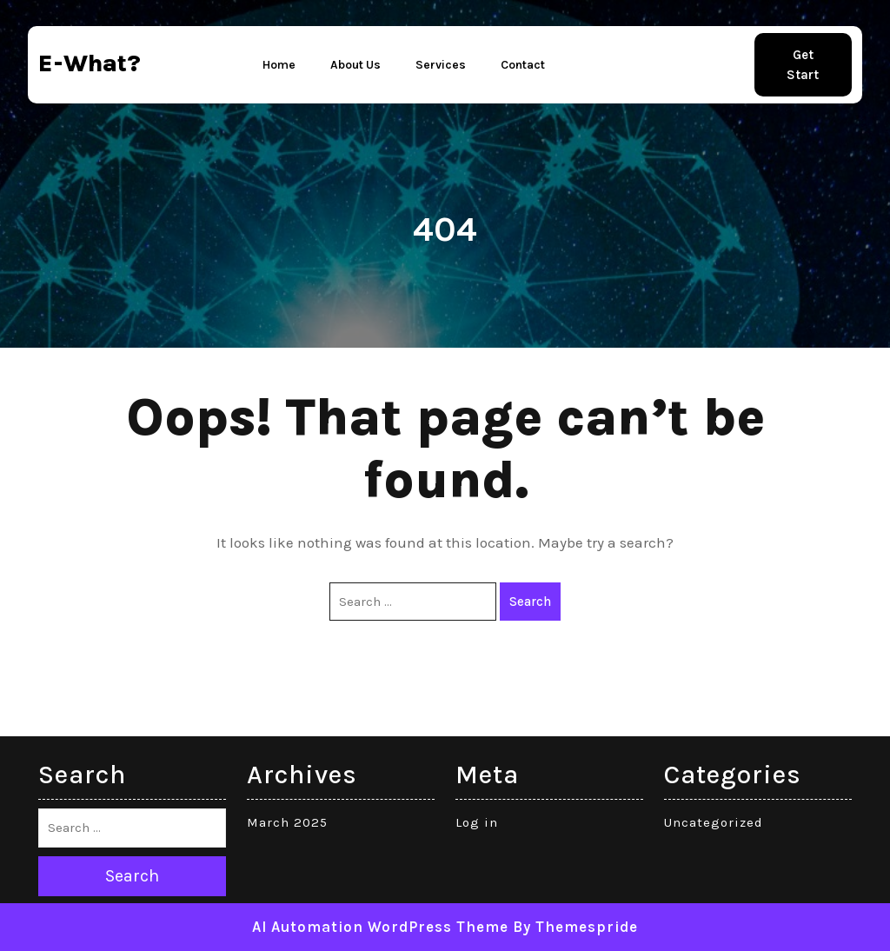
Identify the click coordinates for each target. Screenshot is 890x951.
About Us (355, 64)
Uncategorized (713, 822)
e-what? (89, 63)
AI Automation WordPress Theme (380, 926)
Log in (476, 822)
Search (530, 601)
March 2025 (287, 822)
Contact (523, 64)
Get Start (803, 65)
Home (279, 64)
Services (440, 64)
